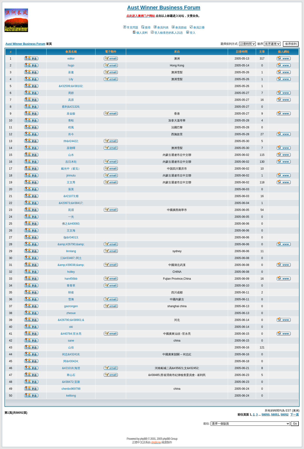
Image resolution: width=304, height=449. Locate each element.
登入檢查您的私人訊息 (167, 32)
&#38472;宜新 (71, 382)
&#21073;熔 (70, 196)
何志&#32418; (71, 354)
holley (71, 271)
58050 (266, 414)
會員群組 (179, 27)
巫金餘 (71, 113)
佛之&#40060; (71, 223)
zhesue (71, 313)
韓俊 (71, 292)
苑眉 (71, 210)
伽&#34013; (70, 237)
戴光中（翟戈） (71, 168)
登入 (190, 32)
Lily (71, 79)
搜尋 (146, 27)
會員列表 (161, 27)
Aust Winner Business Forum (163, 7)
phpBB (143, 438)
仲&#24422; (70, 141)
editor (71, 58)
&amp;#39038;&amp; (71, 265)
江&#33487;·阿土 (71, 258)
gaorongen (71, 306)
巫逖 (71, 72)
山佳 (71, 347)
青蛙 (71, 120)
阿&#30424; (70, 361)
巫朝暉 (71, 148)
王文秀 (71, 182)
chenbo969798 (71, 388)
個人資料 (140, 32)
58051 (275, 414)
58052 (285, 414)
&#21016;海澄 (71, 368)
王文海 (71, 230)
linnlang (71, 251)
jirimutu (71, 175)
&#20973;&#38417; (71, 203)
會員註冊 (197, 27)
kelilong (71, 395)
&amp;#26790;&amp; (71, 244)
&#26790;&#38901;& (71, 320)
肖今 (71, 134)
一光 (71, 216)
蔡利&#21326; (71, 106)
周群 (71, 93)
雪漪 (71, 299)
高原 (71, 100)
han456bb (71, 278)
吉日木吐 (71, 161)
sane (71, 340)
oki (71, 327)
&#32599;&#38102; (71, 86)
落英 (71, 189)
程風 (71, 127)
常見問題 (130, 27)
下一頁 (294, 414)
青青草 (71, 285)
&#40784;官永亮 (71, 333)
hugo (71, 65)
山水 (71, 155)
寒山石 (71, 375)
